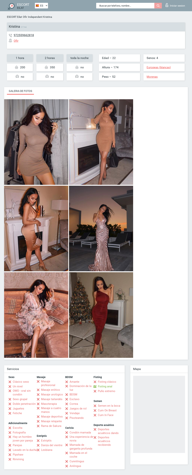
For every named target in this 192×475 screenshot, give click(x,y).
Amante (74, 381)
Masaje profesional (48, 383)
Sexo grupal (20, 399)
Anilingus (75, 466)
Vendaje (75, 413)
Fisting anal (105, 386)
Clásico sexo (21, 381)
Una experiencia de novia (81, 438)
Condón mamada (80, 432)
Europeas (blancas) (159, 67)
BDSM (73, 394)
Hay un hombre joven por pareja (23, 438)
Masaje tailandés (51, 399)
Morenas (152, 76)
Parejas (17, 445)
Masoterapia (49, 404)
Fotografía (19, 432)
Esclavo (75, 399)
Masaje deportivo (52, 416)
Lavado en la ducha (25, 450)
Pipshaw (18, 454)
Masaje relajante (51, 421)
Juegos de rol (78, 408)
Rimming (18, 459)
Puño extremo (106, 391)
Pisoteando (77, 418)
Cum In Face (105, 415)
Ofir (25, 16)
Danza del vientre (51, 445)
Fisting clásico (107, 381)
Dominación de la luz (81, 387)
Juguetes (18, 408)
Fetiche (17, 413)
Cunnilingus (77, 461)
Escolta (17, 428)
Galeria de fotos (20, 90)
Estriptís (46, 440)
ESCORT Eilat (14, 16)
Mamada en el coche (78, 454)
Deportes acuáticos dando (108, 431)
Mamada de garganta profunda (81, 446)
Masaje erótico (50, 389)
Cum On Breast (107, 410)
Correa (74, 404)
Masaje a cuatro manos (51, 410)
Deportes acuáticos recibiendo (104, 441)
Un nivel (18, 386)
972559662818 (24, 35)
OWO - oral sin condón (22, 392)
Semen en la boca (109, 405)
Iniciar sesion (175, 5)
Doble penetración (24, 404)
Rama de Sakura (51, 426)
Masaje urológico (52, 394)
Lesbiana (46, 450)
